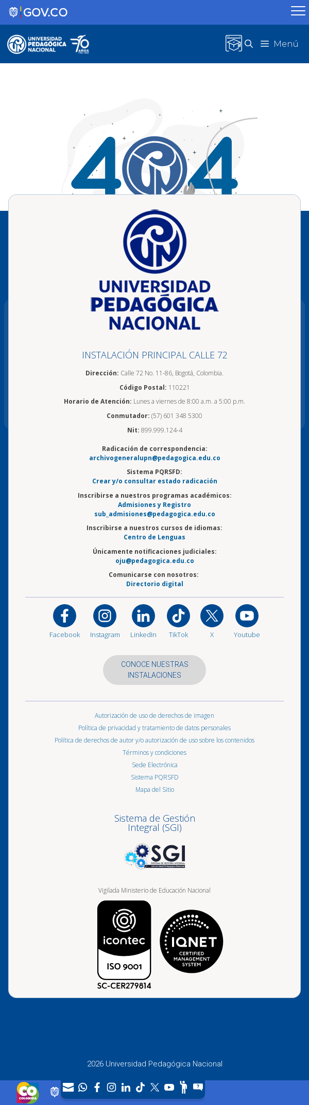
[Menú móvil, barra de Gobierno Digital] (298, 12)
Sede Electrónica (155, 764)
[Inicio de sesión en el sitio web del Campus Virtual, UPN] (234, 44)
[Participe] (183, 1087)
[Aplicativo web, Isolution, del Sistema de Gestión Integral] (154, 839)
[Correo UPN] (68, 1087)
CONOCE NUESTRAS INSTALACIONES (154, 669)
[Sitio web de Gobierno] (144, 13)
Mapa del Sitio (154, 789)
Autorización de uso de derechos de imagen (154, 715)
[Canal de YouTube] (169, 1087)
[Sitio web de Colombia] (27, 1092)
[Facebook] (97, 1087)
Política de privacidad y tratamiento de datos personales (154, 727)
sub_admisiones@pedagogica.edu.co (154, 514)
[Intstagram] (111, 1087)
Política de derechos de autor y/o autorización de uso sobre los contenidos (154, 740)
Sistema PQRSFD (155, 777)
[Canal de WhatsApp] (82, 1087)
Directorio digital (154, 583)
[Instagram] (105, 621)
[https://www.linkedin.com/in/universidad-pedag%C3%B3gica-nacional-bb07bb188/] (143, 621)
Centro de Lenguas (154, 537)
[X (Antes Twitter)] (154, 1087)
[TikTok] (140, 1087)
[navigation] (133, 1087)
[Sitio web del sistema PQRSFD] (198, 1087)
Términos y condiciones (154, 752)
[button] (253, 44)
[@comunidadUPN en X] (212, 621)
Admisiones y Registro (154, 504)
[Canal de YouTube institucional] (247, 621)
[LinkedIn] (125, 1087)
